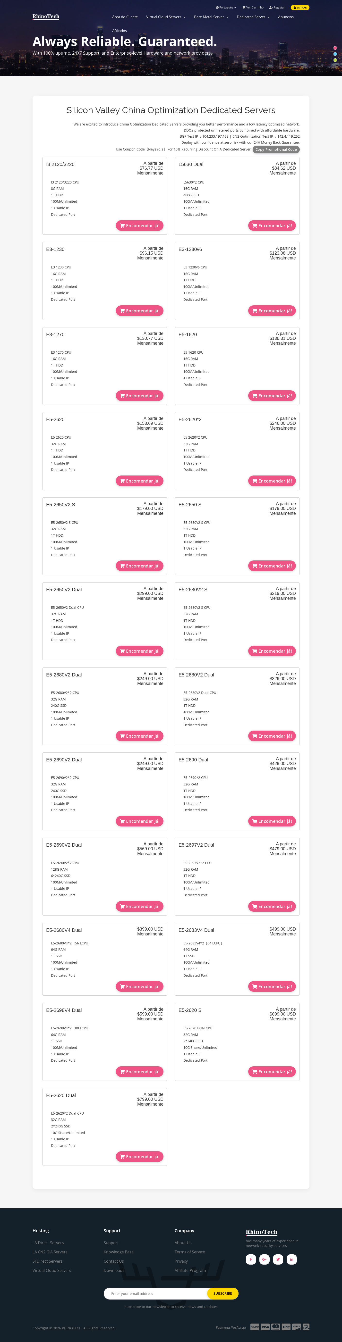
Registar (277, 7)
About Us (183, 1242)
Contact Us (114, 1261)
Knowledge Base (119, 1252)
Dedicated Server (253, 16)
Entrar (300, 7)
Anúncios (286, 16)
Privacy (181, 1261)
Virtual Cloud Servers (166, 16)
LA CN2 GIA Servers (50, 1252)
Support (111, 1242)
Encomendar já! (140, 225)
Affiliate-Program (190, 1270)
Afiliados (119, 30)
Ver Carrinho (253, 7)
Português (226, 7)
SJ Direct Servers (48, 1261)
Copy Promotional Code (276, 149)
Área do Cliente (125, 16)
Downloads (114, 1270)
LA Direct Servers (48, 1242)
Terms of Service (190, 1252)
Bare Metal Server (211, 16)
